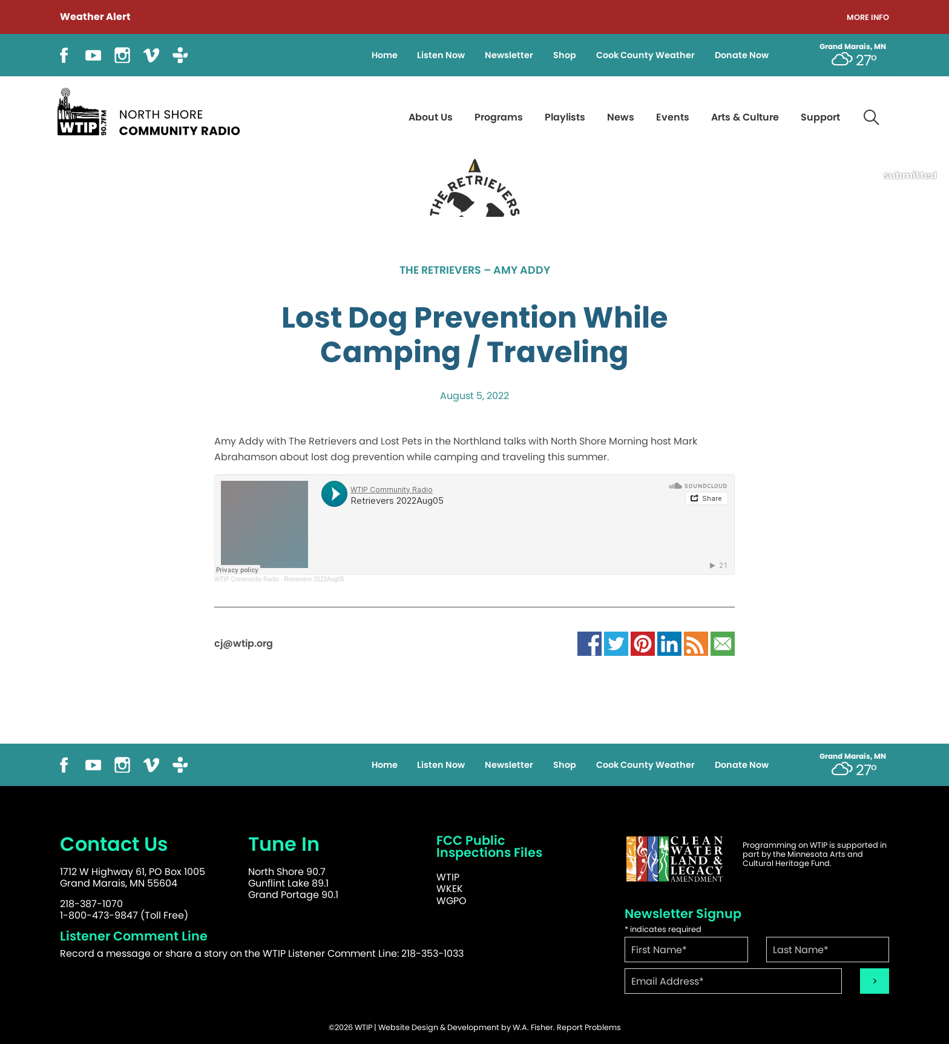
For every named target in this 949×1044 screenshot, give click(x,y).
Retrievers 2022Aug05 (314, 579)
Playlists (565, 117)
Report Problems (589, 1027)
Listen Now (441, 55)
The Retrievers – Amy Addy (474, 270)
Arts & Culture (745, 117)
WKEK (449, 889)
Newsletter (509, 55)
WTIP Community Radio (246, 579)
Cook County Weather (645, 55)
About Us (431, 117)
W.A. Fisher (533, 1027)
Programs (499, 117)
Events (672, 117)
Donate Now (742, 55)
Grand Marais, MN (852, 46)
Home (385, 55)
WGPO (451, 901)
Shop (564, 55)
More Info (868, 18)
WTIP (447, 877)
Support (820, 117)
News (620, 117)
